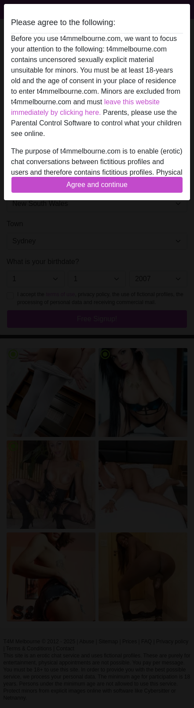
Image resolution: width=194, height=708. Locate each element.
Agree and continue (97, 184)
